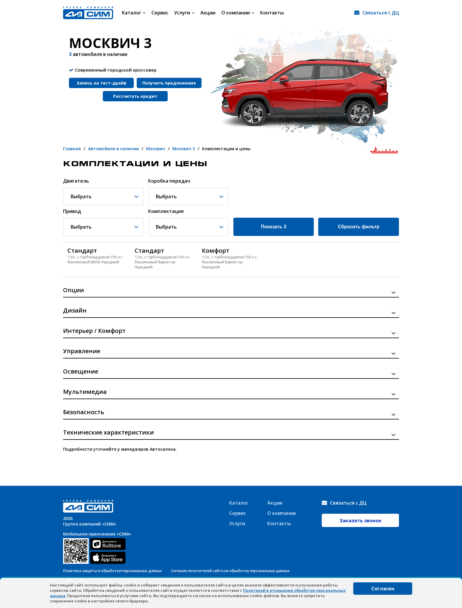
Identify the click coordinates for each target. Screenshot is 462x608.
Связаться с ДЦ (380, 12)
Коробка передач (169, 181)
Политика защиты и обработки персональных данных (112, 570)
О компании (237, 12)
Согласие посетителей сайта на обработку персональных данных (230, 570)
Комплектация (166, 211)
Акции (207, 12)
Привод (72, 211)
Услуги (184, 12)
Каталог (134, 12)
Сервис (159, 12)
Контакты (272, 12)
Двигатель (76, 181)
